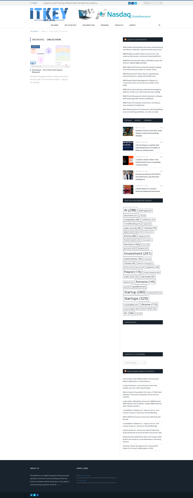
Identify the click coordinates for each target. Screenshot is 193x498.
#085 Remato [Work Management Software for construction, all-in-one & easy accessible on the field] (141, 82)
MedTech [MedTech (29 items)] (128, 267)
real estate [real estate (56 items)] (147, 276)
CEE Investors (88, 25)
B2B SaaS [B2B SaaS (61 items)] (145, 210)
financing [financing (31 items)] (147, 240)
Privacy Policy (81, 480)
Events (132, 25)
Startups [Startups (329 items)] (136, 298)
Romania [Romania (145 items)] (145, 282)
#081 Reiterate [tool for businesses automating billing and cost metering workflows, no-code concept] (143, 110)
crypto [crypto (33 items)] (147, 224)
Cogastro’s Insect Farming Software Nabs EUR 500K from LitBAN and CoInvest (71, 3)
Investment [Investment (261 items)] (137, 253)
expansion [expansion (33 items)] (144, 236)
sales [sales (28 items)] (126, 287)
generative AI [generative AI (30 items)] (129, 248)
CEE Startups (70, 25)
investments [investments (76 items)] (133, 258)
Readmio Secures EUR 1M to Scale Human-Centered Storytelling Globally (149, 133)
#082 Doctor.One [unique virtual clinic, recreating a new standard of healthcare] (141, 104)
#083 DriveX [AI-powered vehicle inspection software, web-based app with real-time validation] (142, 97)
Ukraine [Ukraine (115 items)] (149, 304)
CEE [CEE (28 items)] (142, 215)
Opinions (105, 25)
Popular (128, 120)
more (59, 484)
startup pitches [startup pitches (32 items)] (154, 293)
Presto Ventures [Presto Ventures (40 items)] (152, 272)
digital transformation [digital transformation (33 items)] (133, 232)
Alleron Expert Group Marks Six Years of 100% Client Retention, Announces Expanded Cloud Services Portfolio (142, 394)
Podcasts (119, 25)
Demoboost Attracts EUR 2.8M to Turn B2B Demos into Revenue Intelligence (148, 176)
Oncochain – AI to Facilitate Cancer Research (47, 71)
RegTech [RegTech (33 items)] (128, 282)
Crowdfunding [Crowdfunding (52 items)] (132, 223)
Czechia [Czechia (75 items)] (150, 227)
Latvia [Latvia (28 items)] (147, 259)
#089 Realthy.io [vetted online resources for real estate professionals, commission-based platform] (142, 55)
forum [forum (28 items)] (145, 245)
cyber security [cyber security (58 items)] (132, 228)
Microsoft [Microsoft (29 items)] (139, 267)
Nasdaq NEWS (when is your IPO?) (140, 371)
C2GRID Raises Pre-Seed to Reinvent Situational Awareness (148, 190)
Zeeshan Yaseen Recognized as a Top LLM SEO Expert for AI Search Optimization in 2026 (140, 447)
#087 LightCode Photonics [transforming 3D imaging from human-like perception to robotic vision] (142, 68)
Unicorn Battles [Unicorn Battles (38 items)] (131, 309)
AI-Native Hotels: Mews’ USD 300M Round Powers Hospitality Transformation (148, 162)
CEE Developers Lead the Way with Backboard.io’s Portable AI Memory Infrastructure (148, 147)
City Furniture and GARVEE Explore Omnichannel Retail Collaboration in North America (141, 380)
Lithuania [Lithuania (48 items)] (129, 263)
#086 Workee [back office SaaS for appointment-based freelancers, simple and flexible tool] (141, 75)
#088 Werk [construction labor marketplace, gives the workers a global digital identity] (142, 61)
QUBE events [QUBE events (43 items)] (131, 277)
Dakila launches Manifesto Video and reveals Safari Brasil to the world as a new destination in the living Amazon (142, 439)
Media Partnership (83, 475)
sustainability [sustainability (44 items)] (131, 305)
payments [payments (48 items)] (153, 267)
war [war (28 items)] (139, 314)
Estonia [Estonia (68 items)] (130, 235)
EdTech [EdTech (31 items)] (149, 232)
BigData (35, 47)
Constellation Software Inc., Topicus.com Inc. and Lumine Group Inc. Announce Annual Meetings (141, 411)
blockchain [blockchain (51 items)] (131, 215)
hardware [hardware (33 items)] (143, 248)
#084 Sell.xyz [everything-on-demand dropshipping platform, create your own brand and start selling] (142, 90)
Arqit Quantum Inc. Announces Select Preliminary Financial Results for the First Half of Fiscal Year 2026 (142, 431)
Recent (138, 120)
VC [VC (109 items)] (129, 313)
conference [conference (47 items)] (148, 219)
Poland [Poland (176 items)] (132, 272)
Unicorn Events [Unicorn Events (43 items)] (148, 309)
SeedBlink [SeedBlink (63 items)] (139, 286)
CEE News (55, 25)
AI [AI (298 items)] (130, 210)
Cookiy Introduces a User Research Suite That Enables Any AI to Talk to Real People (140, 386)
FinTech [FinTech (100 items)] (132, 244)
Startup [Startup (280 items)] (134, 292)
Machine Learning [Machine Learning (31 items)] (145, 263)
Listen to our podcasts (137, 40)
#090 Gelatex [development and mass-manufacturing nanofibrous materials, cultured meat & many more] (143, 48)
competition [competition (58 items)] (131, 219)
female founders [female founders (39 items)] (132, 240)
